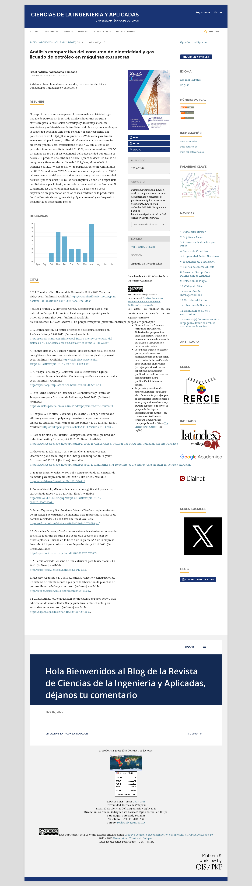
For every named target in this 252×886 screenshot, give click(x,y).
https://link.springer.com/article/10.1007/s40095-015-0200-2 (77, 427)
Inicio (33, 42)
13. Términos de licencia (195, 305)
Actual (35, 31)
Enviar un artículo (196, 57)
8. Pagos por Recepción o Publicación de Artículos (195, 273)
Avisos (68, 31)
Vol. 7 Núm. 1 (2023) (65, 42)
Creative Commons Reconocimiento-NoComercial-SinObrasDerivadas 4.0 (145, 301)
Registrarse (202, 12)
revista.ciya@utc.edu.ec (131, 822)
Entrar (218, 12)
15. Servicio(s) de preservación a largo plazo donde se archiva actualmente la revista (200, 323)
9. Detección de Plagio (193, 281)
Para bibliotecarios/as (192, 151)
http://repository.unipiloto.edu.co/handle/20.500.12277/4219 (65, 385)
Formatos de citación (146, 224)
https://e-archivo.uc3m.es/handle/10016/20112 (57, 481)
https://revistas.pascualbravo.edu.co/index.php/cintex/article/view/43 (71, 406)
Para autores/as (188, 146)
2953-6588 (139, 801)
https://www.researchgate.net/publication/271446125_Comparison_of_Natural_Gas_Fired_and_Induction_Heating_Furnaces (104, 443)
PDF (135, 137)
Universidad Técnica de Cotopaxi (133, 838)
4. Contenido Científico (194, 251)
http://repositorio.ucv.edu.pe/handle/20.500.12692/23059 (63, 553)
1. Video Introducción (193, 231)
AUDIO (136, 149)
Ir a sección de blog (199, 579)
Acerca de (101, 31)
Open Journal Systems (193, 42)
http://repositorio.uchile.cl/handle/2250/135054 (58, 569)
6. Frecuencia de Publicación (197, 261)
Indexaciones (125, 31)
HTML (136, 143)
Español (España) (190, 79)
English (185, 85)
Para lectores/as (188, 141)
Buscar (83, 31)
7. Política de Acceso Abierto (197, 267)
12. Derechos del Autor (194, 300)
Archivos (51, 31)
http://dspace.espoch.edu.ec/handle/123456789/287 (60, 590)
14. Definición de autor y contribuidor (195, 312)
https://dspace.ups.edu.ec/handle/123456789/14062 (60, 611)
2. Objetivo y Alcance (192, 237)
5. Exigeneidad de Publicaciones (199, 256)
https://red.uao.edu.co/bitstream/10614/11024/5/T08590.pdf (64, 523)
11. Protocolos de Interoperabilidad (191, 293)
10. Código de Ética (191, 286)
